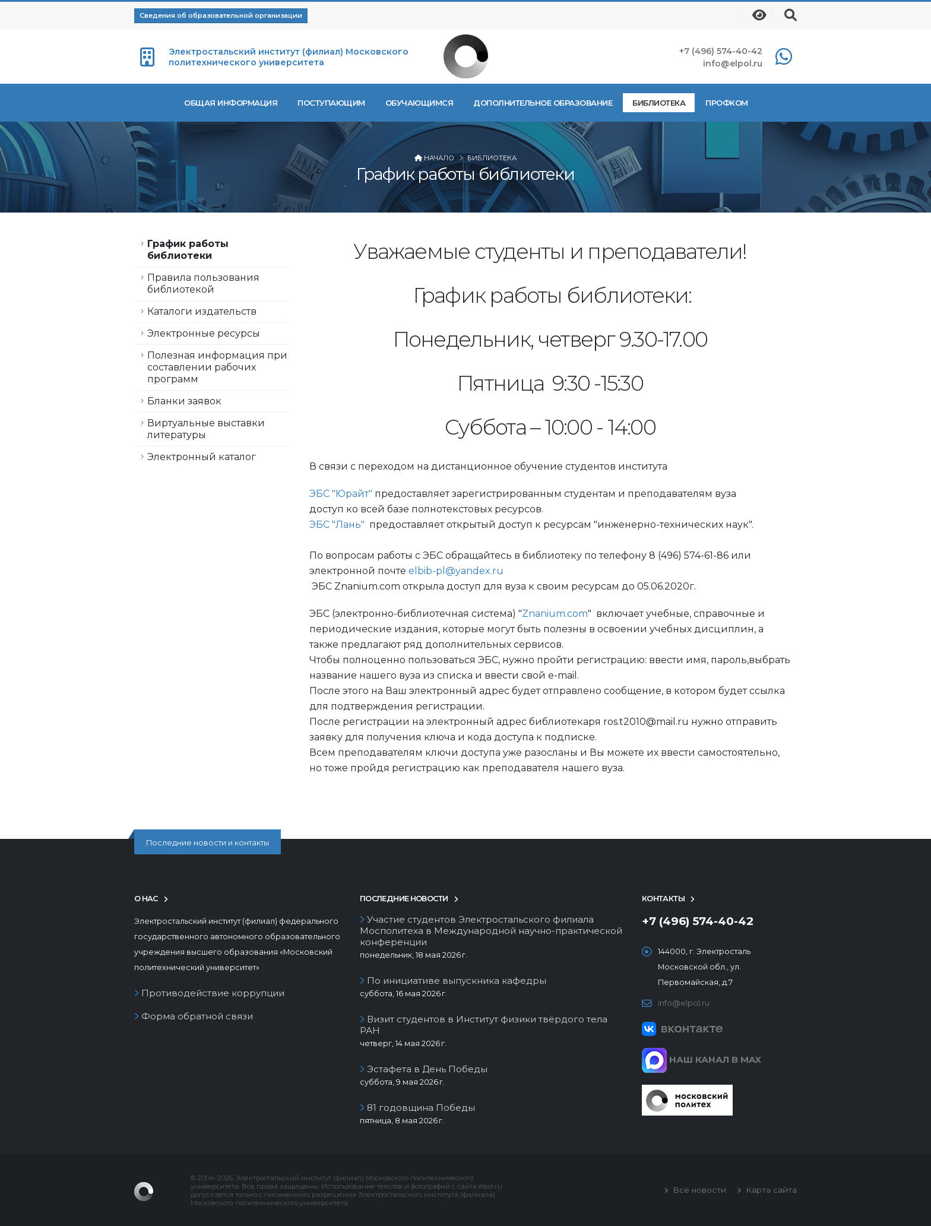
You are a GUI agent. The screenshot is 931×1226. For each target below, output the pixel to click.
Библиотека (658, 102)
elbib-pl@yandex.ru (456, 570)
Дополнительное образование (542, 102)
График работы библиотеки (188, 249)
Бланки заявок (184, 401)
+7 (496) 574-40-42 (720, 51)
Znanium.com (555, 613)
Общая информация (230, 102)
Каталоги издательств (201, 311)
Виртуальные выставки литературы (206, 429)
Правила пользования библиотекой (203, 283)
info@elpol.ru (732, 63)
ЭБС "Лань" (337, 524)
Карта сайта (770, 1190)
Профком (726, 102)
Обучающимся (419, 102)
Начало (439, 158)
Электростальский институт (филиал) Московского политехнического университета (288, 57)
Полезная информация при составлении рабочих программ (217, 367)
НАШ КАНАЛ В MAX (701, 1059)
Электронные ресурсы (203, 333)
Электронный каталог (201, 456)
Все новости (698, 1190)
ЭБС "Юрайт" (340, 493)
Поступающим (331, 102)
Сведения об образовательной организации (221, 15)
